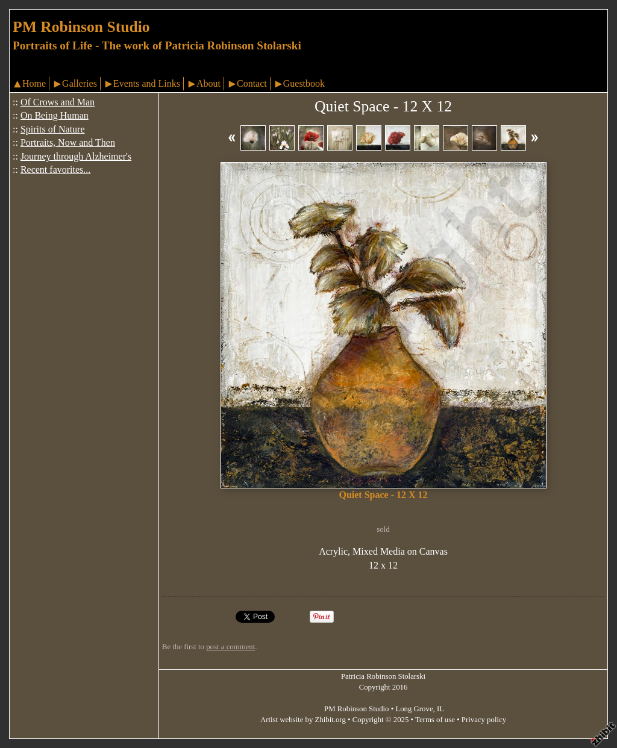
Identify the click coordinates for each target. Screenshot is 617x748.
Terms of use (435, 719)
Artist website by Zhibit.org (303, 719)
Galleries (79, 83)
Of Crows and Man (57, 102)
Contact (252, 83)
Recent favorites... (55, 169)
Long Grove (414, 709)
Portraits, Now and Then (67, 142)
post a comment (230, 647)
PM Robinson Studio (81, 27)
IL (440, 709)
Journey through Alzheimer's (75, 156)
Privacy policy (484, 719)
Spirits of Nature (52, 129)
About (208, 83)
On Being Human (54, 115)
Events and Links (146, 83)
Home (34, 83)
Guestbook (304, 83)
